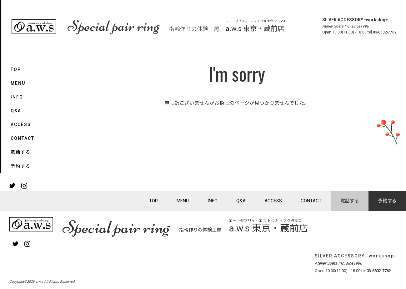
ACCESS (21, 124)
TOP (16, 69)
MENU (18, 83)
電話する (21, 152)
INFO (17, 96)
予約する (21, 166)
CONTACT (22, 138)
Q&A (16, 110)
